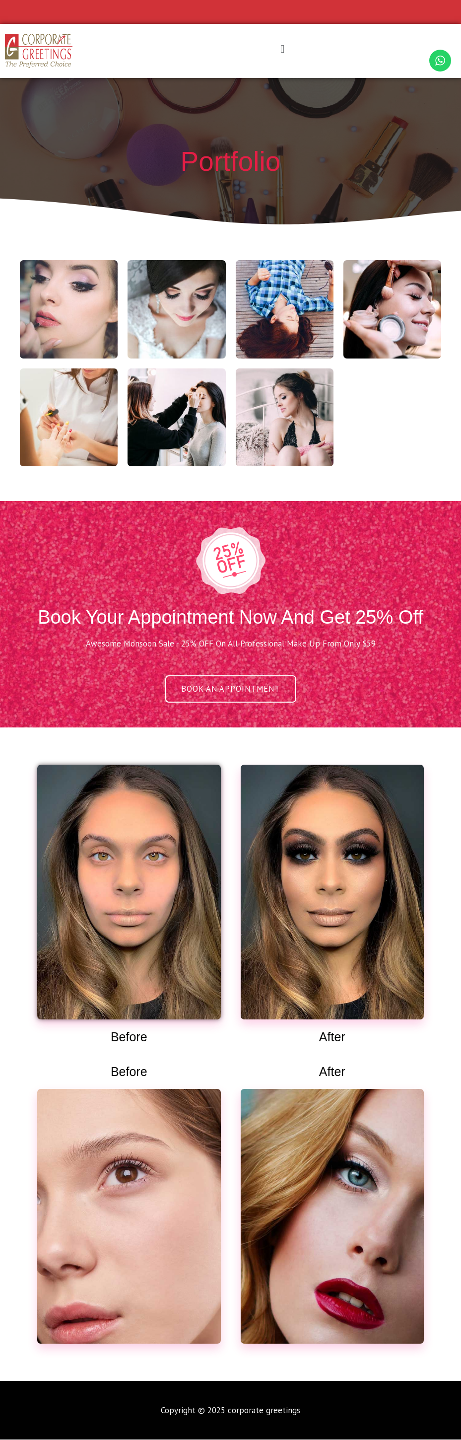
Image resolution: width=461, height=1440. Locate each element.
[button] (282, 48)
